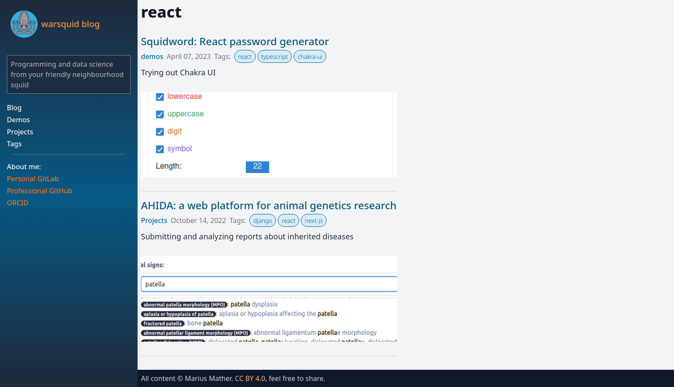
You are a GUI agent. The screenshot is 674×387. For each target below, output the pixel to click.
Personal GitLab (33, 178)
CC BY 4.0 (250, 378)
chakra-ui (309, 57)
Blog (14, 107)
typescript (274, 57)
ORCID (17, 202)
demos (152, 56)
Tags (14, 144)
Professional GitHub (39, 190)
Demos (18, 119)
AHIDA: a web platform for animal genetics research (269, 205)
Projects (20, 131)
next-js (314, 221)
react (245, 57)
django (262, 221)
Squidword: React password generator (235, 41)
